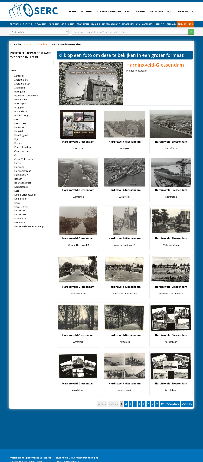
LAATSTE (187, 403)
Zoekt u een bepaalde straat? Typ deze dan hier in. (30, 55)
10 (162, 403)
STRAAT (15, 70)
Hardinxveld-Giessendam (155, 65)
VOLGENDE (172, 403)
